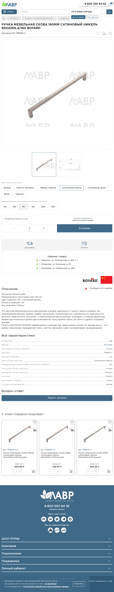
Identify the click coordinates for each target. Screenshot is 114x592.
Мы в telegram (63, 519)
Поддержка (10, 561)
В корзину (84, 231)
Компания (9, 546)
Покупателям (11, 553)
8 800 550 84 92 (57, 506)
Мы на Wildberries (63, 530)
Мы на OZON (57, 530)
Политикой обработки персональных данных (46, 586)
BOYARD (108, 347)
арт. (10, 452)
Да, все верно (78, 17)
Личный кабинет (14, 568)
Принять (78, 584)
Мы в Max (70, 519)
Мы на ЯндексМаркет (50, 530)
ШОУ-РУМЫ (10, 539)
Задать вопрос (57, 400)
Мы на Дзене (57, 519)
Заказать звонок (100, 6)
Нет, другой (93, 17)
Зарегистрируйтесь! (83, 219)
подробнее (50, 584)
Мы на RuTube (43, 519)
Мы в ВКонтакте (50, 519)
